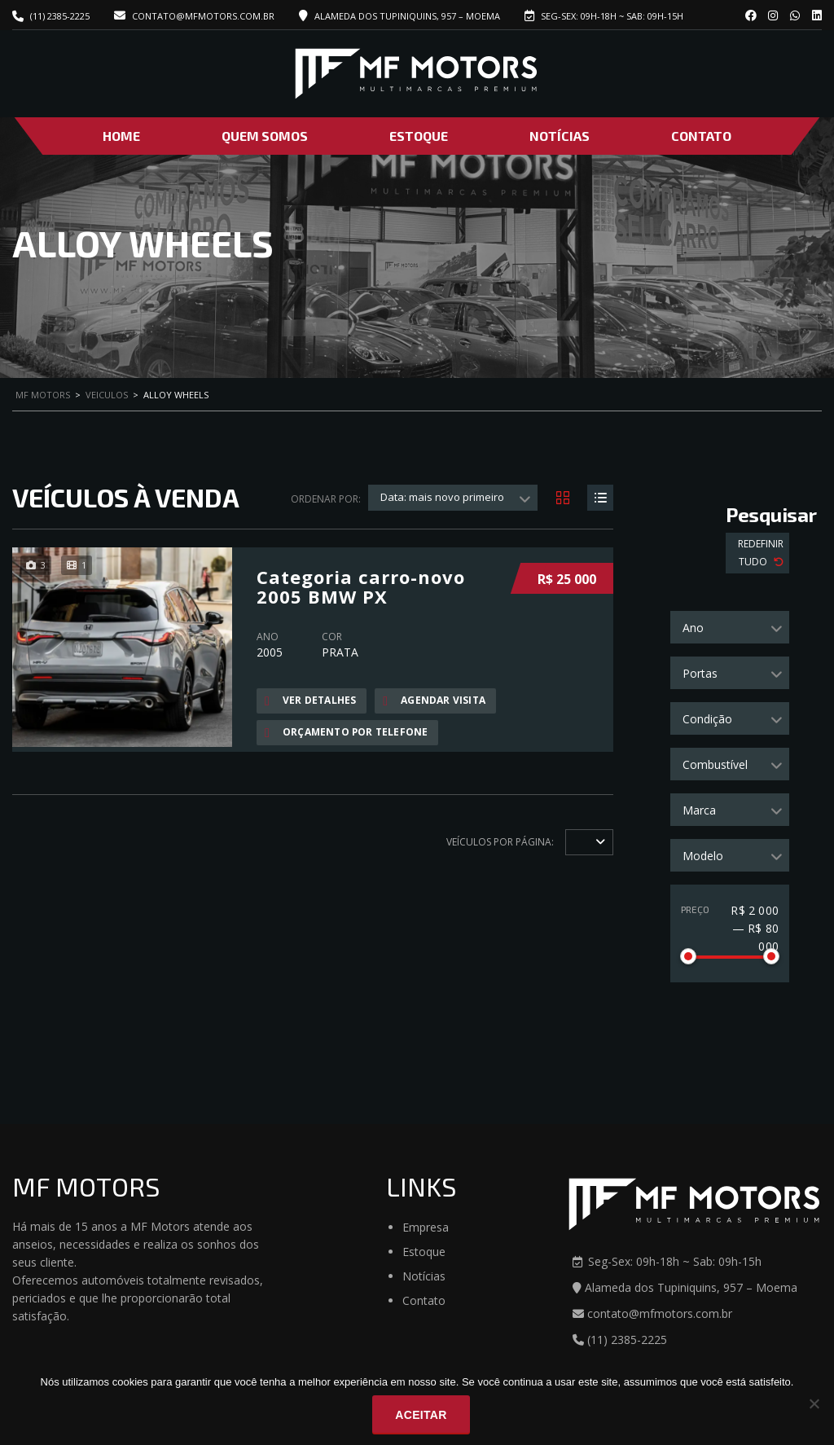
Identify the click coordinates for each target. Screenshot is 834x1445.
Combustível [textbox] (715, 764)
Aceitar (420, 1414)
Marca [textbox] (699, 810)
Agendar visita (434, 700)
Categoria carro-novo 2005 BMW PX (361, 586)
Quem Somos (265, 135)
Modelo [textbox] (703, 855)
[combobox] (729, 627)
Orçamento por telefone (346, 732)
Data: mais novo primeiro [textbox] (442, 497)
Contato (701, 135)
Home (121, 135)
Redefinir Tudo (761, 553)
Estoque (418, 135)
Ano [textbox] (693, 627)
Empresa (425, 1227)
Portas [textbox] (700, 673)
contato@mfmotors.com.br (194, 16)
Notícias (559, 135)
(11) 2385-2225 (60, 16)
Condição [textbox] (707, 719)
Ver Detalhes (310, 700)
